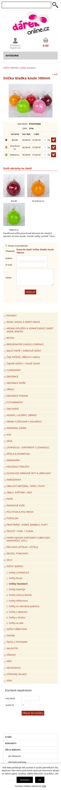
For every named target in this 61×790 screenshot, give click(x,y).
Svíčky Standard (27, 67)
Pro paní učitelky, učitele (22, 547)
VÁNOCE (11, 654)
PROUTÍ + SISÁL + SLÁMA (20, 531)
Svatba (11, 635)
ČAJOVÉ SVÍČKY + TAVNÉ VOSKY (23, 363)
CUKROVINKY (14, 370)
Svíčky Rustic (16, 578)
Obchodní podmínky (17, 762)
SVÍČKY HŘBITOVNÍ (17, 629)
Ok (39, 779)
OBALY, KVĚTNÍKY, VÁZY (19, 492)
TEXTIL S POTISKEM (17, 641)
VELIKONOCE (14, 667)
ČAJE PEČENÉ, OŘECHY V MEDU (23, 357)
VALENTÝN (12, 648)
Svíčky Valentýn (17, 589)
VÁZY (9, 661)
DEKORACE (12, 376)
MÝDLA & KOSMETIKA (18, 453)
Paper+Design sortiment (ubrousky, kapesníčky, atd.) (29, 539)
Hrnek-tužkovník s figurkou (24, 421)
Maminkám (13, 460)
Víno (9, 680)
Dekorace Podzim (17, 395)
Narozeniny (14, 479)
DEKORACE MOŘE (16, 382)
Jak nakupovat (14, 756)
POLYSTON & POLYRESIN (20, 511)
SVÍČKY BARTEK (10, 67)
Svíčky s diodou (17, 617)
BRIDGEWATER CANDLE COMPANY (25, 344)
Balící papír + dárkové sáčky (24, 350)
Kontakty (10, 743)
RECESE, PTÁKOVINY (17, 553)
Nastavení (25, 779)
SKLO (9, 559)
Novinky (12, 315)
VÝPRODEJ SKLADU (17, 674)
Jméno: (9, 258)
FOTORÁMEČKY (15, 402)
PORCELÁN (12, 518)
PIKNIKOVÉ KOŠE (16, 505)
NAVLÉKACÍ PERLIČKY (18, 466)
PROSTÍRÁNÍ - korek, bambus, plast (27, 524)
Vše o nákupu (13, 749)
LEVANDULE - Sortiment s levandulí (28, 447)
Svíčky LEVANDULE (19, 572)
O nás (8, 736)
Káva (9, 441)
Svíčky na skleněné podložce (24, 606)
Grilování (13, 408)
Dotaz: (9, 277)
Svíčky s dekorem (18, 611)
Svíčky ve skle (16, 623)
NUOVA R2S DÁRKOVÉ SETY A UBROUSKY (29, 473)
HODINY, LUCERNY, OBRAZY (22, 415)
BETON (10, 337)
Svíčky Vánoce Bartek (20, 594)
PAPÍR (10, 498)
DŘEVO (10, 389)
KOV (9, 434)
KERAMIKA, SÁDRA (16, 428)
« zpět (55, 74)
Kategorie (12, 55)
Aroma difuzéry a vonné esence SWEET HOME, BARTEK (30, 330)
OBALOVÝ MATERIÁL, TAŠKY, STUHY (26, 486)
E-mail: (9, 264)
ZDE (44, 786)
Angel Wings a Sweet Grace (23, 321)
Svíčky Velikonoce (18, 600)
